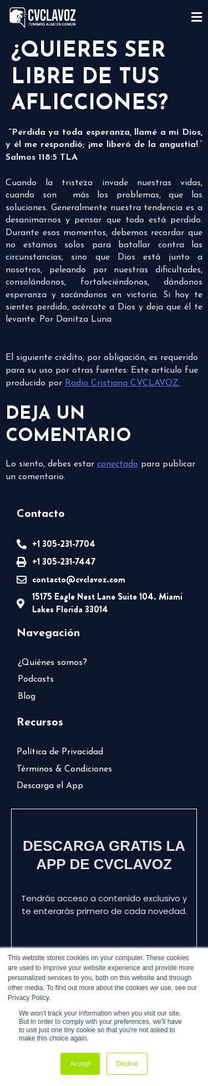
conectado (117, 464)
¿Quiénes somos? (52, 662)
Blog (26, 696)
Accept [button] (80, 1064)
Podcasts (36, 679)
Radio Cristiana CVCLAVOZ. (122, 383)
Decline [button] (127, 1064)
